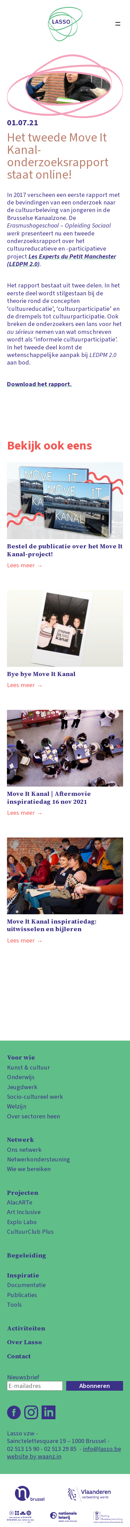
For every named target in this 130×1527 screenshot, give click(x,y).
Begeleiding (26, 1255)
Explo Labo (22, 1222)
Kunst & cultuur (28, 1067)
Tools (14, 1305)
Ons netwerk (24, 1150)
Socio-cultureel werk (35, 1097)
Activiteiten (26, 1328)
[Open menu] (118, 24)
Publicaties (22, 1295)
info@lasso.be (102, 1448)
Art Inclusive (24, 1212)
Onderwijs (21, 1077)
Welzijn (16, 1106)
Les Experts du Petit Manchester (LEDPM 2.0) (61, 260)
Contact (19, 1356)
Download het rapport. (39, 384)
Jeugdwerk (22, 1087)
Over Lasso (24, 1342)
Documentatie (26, 1285)
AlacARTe (19, 1202)
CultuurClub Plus (30, 1232)
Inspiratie (23, 1275)
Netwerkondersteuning (38, 1159)
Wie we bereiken (29, 1169)
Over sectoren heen (33, 1116)
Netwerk (20, 1140)
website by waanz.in (34, 1456)
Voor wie (21, 1057)
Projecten (22, 1193)
